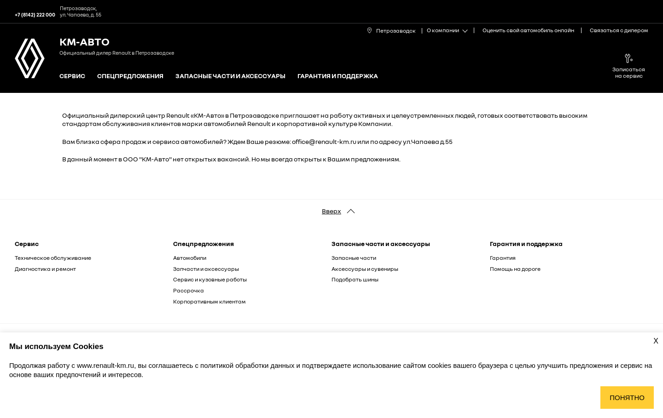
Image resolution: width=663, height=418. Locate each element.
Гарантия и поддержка (337, 76)
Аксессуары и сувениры (365, 268)
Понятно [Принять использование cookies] (627, 397)
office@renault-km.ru (324, 141)
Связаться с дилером (619, 30)
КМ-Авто (84, 41)
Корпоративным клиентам (209, 301)
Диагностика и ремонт (45, 268)
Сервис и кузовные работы (210, 279)
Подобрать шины (355, 279)
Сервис (72, 76)
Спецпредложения (130, 76)
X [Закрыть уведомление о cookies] (655, 341)
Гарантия (503, 257)
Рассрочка (188, 290)
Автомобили (189, 257)
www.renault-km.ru (105, 365)
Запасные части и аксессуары (230, 76)
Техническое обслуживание (53, 257)
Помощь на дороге (515, 268)
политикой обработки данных (248, 365)
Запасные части (354, 257)
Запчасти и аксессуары (206, 268)
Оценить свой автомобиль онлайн (528, 30)
